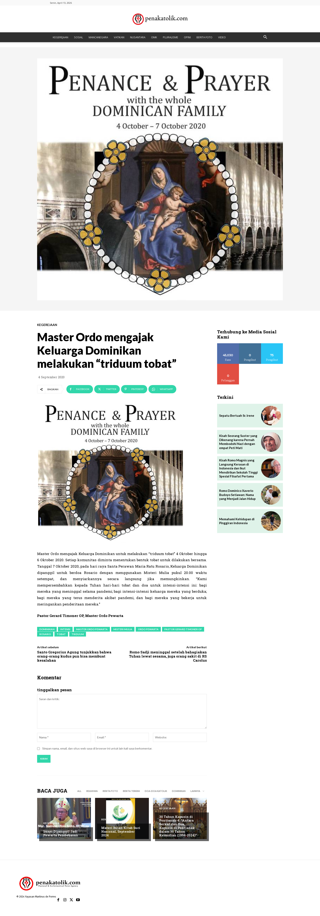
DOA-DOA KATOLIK (156, 791)
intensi (65, 629)
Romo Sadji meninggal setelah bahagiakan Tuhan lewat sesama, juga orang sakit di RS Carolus (168, 656)
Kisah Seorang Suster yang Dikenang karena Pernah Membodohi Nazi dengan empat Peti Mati (238, 442)
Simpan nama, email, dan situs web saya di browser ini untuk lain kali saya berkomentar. (97, 749)
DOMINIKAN (179, 791)
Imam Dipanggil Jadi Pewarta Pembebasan (60, 833)
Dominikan (46, 629)
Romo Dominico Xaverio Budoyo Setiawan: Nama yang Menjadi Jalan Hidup (237, 494)
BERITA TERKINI (131, 791)
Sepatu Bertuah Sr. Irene (236, 415)
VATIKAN (119, 37)
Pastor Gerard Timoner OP (183, 629)
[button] (265, 38)
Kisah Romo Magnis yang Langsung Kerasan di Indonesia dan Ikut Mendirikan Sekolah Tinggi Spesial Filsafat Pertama (238, 468)
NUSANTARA (137, 37)
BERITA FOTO (204, 37)
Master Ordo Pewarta (92, 629)
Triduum (78, 634)
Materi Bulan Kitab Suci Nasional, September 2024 (120, 831)
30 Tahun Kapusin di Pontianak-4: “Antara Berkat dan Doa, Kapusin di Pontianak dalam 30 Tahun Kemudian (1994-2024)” (178, 826)
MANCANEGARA (98, 37)
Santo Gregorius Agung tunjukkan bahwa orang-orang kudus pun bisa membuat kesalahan (74, 656)
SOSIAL (78, 37)
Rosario (45, 634)
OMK (154, 37)
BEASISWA (92, 791)
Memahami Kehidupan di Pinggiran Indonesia (236, 521)
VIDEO (222, 37)
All (79, 791)
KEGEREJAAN (60, 37)
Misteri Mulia (122, 629)
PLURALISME (170, 37)
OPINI (187, 37)
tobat (61, 634)
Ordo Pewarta (148, 629)
